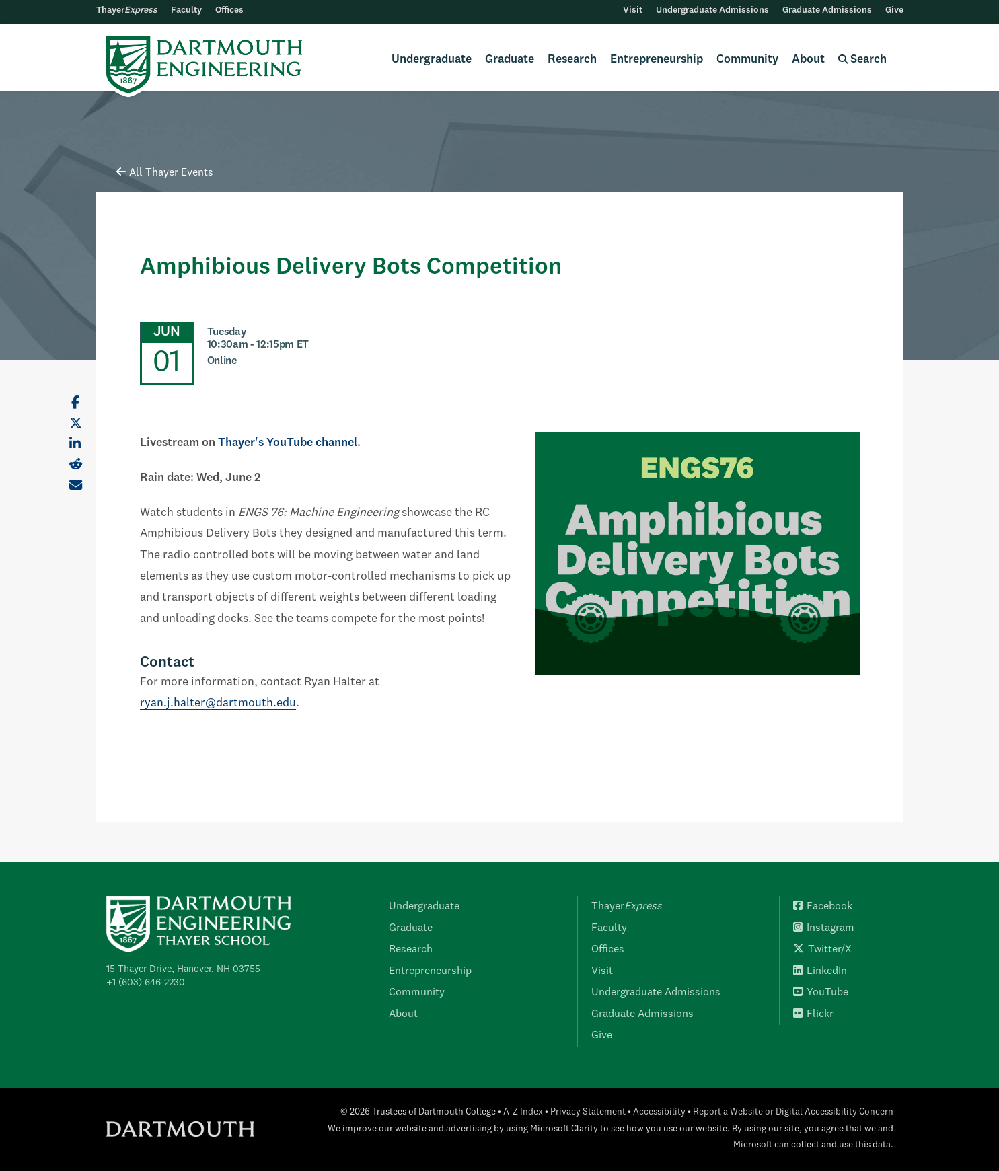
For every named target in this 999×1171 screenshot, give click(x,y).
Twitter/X (822, 949)
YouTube (820, 992)
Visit (632, 10)
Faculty (186, 10)
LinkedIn (820, 971)
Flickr (813, 1014)
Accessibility (659, 1112)
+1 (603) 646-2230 (145, 982)
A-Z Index (523, 1112)
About (808, 59)
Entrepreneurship (656, 59)
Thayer (126, 10)
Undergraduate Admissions (712, 10)
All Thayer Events (164, 172)
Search (862, 59)
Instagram (823, 928)
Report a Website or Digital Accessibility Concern (793, 1112)
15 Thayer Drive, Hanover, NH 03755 (183, 969)
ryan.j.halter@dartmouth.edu (218, 703)
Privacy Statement (588, 1112)
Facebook (822, 906)
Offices (229, 10)
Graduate (509, 59)
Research (572, 59)
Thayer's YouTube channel (287, 443)
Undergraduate (432, 59)
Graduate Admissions (827, 10)
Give (894, 10)
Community (747, 59)
